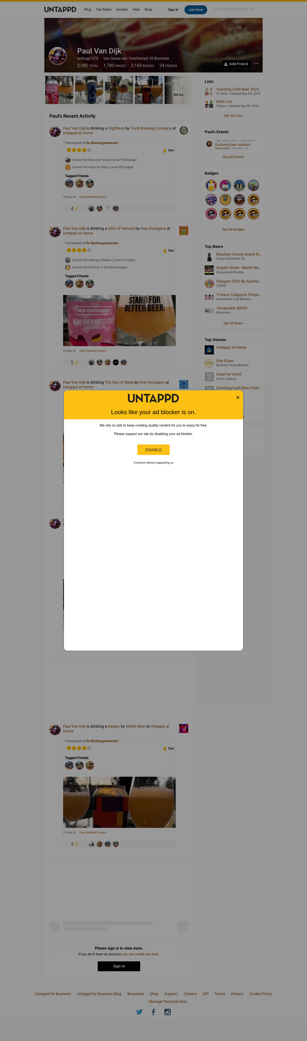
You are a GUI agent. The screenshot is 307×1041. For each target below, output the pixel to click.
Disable (153, 449)
